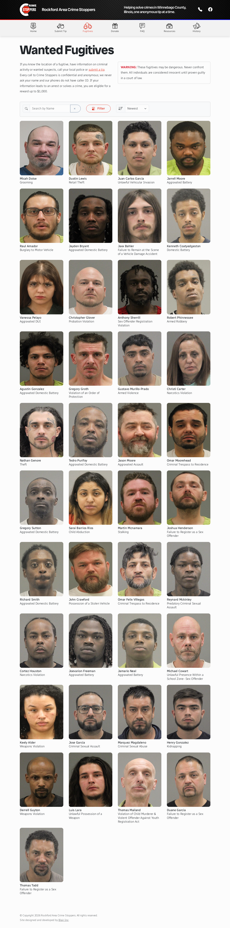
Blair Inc (63, 920)
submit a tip (97, 70)
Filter (98, 108)
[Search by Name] (50, 109)
